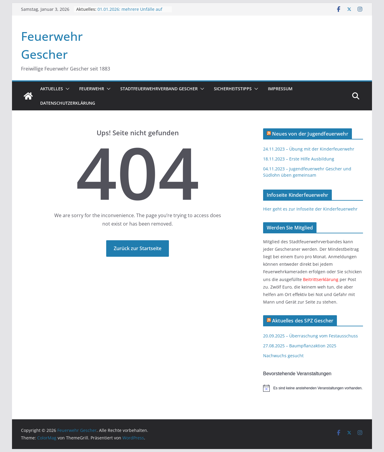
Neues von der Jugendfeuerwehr (310, 133)
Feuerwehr (91, 88)
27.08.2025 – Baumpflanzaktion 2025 (299, 346)
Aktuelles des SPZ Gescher (302, 320)
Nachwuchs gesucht (283, 355)
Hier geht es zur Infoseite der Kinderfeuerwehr (310, 209)
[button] (66, 89)
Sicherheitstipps (233, 88)
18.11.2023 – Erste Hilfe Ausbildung (298, 159)
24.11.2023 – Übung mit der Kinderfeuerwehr (308, 149)
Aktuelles (51, 88)
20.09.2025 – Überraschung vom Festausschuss (310, 336)
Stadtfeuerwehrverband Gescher (159, 88)
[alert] (313, 388)
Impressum (280, 88)
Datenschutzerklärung (67, 103)
